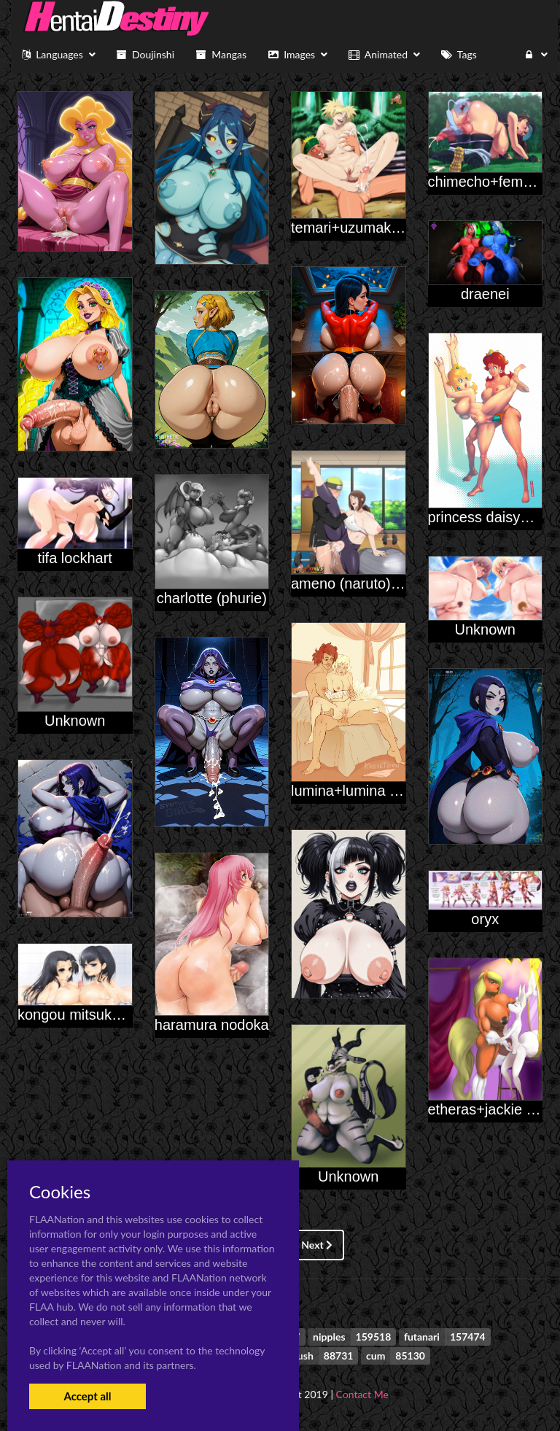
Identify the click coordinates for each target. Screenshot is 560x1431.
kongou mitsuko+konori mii (104, 1015)
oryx (485, 919)
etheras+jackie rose (491, 1109)
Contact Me (362, 1394)
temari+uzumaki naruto (365, 228)
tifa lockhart (75, 558)
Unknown (485, 629)
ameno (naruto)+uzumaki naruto (395, 583)
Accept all (87, 1396)
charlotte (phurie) (212, 598)
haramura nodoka (212, 1025)
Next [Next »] (316, 1244)
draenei (485, 294)
